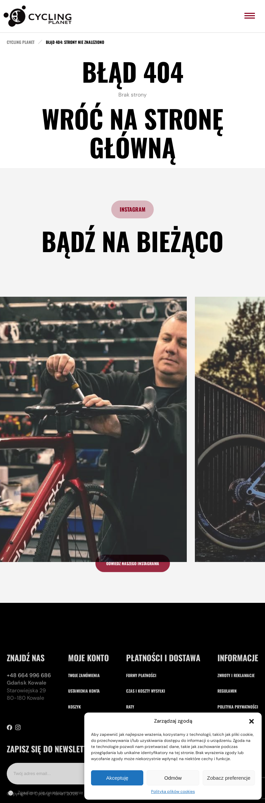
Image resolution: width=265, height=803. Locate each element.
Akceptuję (117, 778)
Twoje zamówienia (84, 696)
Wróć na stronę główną (133, 133)
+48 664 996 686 (29, 695)
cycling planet (20, 42)
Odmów (173, 778)
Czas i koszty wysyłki (145, 712)
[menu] (249, 16)
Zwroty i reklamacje (236, 696)
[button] (251, 721)
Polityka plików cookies (173, 791)
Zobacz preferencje (228, 778)
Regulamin (227, 712)
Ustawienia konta (84, 712)
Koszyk (74, 727)
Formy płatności (141, 696)
